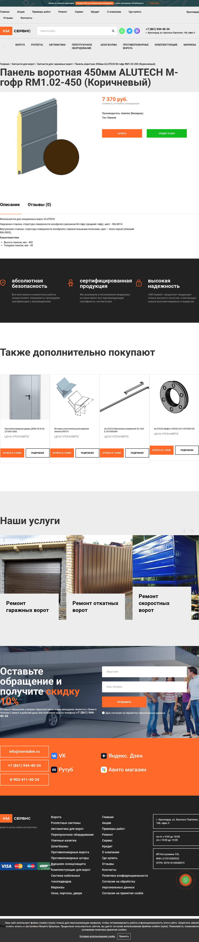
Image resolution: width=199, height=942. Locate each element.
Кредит (95, 11)
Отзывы (8, 17)
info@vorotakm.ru (24, 751)
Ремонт (62, 11)
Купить (122, 133)
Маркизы (190, 44)
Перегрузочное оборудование (82, 46)
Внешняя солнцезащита (68, 864)
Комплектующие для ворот (70, 870)
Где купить (135, 11)
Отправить (124, 701)
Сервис (79, 11)
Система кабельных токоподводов (65, 878)
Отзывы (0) (39, 204)
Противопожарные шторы (70, 858)
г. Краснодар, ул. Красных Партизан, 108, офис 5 (170, 32)
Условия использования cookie (97, 936)
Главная (4, 11)
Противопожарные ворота (136, 46)
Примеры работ (41, 11)
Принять (124, 936)
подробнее (37, 453)
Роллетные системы (66, 823)
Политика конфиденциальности (125, 875)
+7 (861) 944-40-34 (158, 29)
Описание (10, 204)
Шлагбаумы (109, 44)
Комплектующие (166, 44)
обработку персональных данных (145, 712)
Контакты (26, 17)
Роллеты (37, 44)
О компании (114, 11)
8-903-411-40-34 (24, 779)
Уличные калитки (63, 840)
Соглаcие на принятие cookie (122, 893)
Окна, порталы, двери (66, 893)
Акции (21, 11)
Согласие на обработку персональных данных (118, 884)
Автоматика (57, 44)
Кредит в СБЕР (167, 133)
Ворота (20, 44)
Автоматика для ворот (67, 829)
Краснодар (193, 11)
